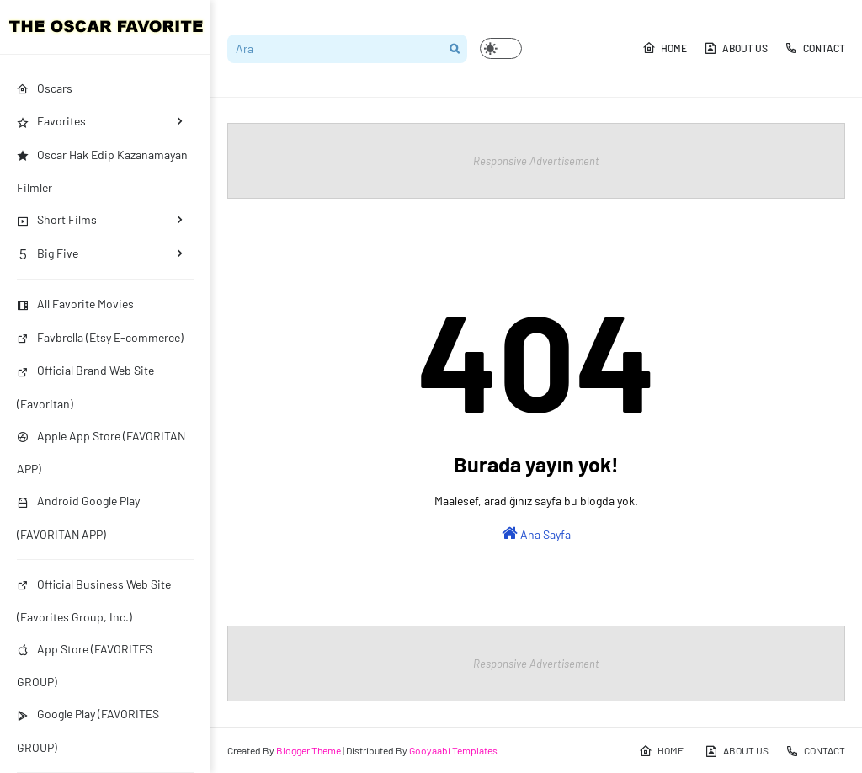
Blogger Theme (308, 750)
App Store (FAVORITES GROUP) (84, 665)
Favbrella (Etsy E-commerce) (100, 337)
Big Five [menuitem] (47, 253)
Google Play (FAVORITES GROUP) (88, 730)
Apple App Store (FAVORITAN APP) (101, 452)
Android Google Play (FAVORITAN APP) (78, 517)
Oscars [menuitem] (44, 88)
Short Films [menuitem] (57, 219)
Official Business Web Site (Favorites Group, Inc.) (94, 600)
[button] (501, 48)
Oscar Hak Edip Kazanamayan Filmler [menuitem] (102, 171)
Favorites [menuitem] (51, 121)
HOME (664, 48)
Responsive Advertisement (536, 161)
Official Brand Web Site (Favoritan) (85, 386)
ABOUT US (736, 48)
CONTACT (815, 48)
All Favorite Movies (75, 303)
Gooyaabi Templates (453, 750)
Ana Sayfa (536, 533)
